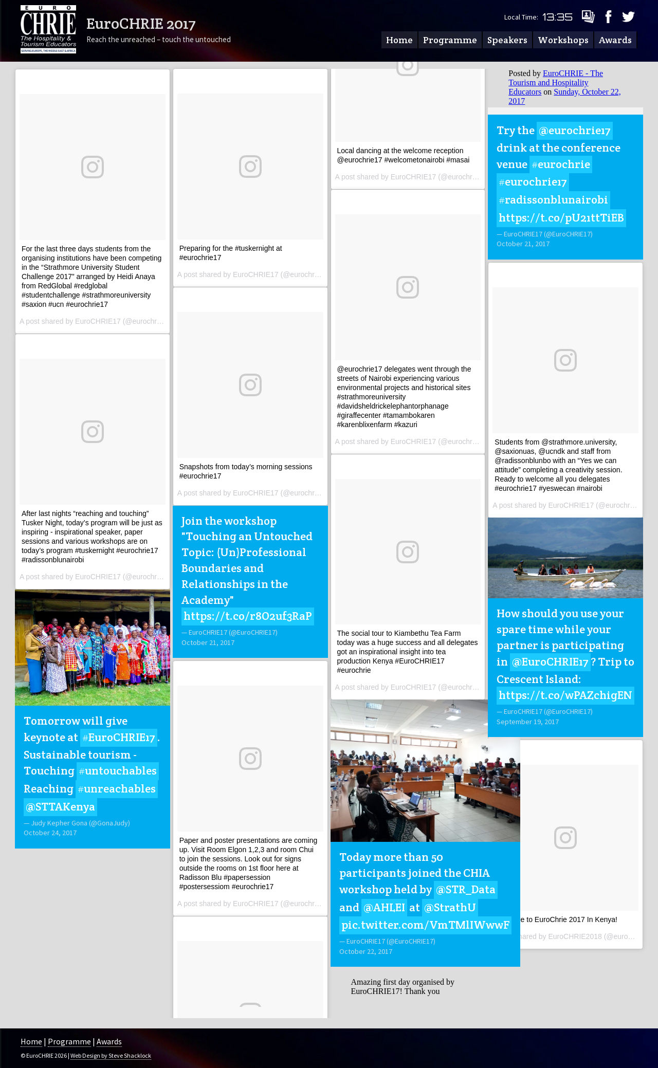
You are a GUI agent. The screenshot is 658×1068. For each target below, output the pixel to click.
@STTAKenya (60, 806)
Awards (615, 40)
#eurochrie (561, 164)
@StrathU (450, 907)
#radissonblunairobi (553, 199)
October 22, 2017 (365, 951)
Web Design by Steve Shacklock (110, 1055)
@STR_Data (466, 889)
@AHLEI (384, 907)
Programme (450, 40)
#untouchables (118, 770)
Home (399, 40)
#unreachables (117, 788)
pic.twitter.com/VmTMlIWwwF (425, 924)
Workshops (563, 40)
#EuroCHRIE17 (118, 737)
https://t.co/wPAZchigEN (565, 695)
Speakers (507, 40)
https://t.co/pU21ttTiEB (561, 217)
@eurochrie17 (575, 130)
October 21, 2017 (207, 642)
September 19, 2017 (528, 721)
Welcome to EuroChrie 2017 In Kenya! (556, 919)
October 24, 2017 (50, 832)
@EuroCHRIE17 (550, 661)
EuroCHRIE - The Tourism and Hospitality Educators (555, 82)
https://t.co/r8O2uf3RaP (248, 616)
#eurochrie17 (533, 181)
